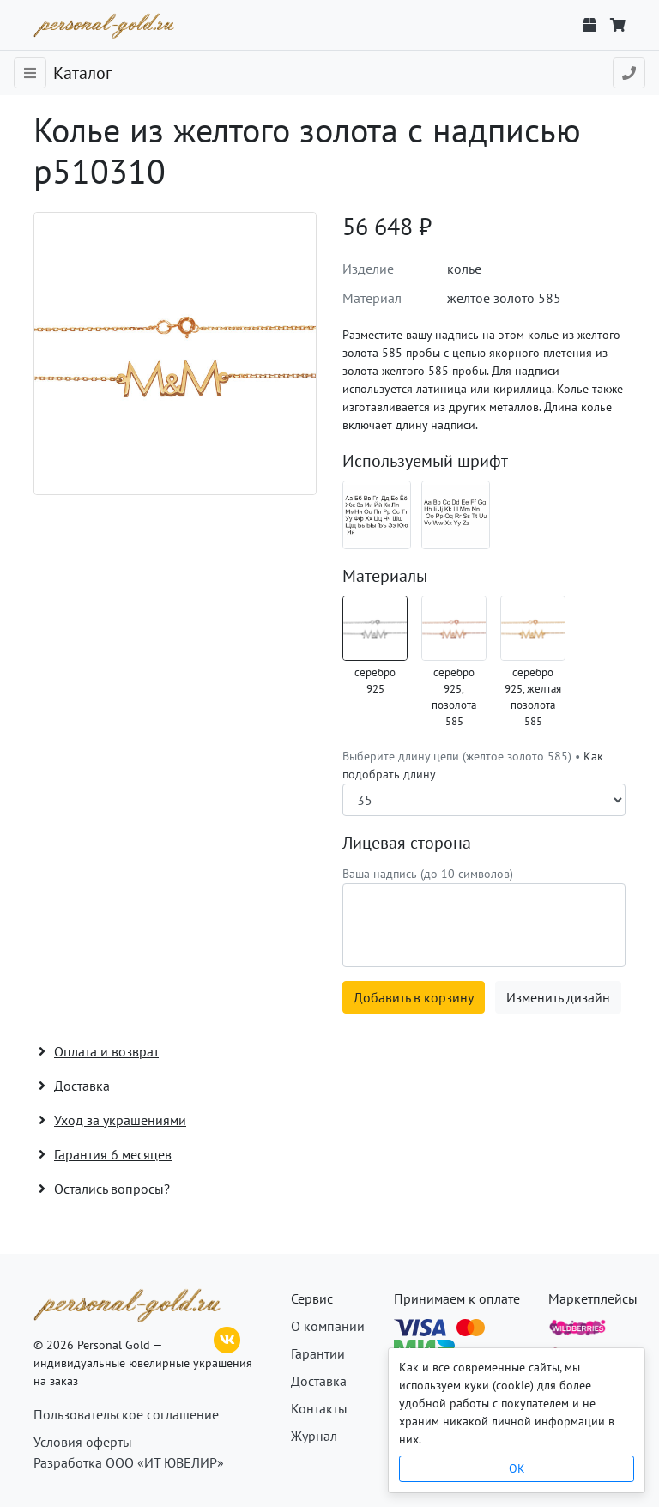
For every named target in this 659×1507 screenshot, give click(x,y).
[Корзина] (618, 25)
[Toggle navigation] (30, 72)
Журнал (314, 1435)
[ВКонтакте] (227, 1338)
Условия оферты (82, 1441)
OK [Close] (517, 1468)
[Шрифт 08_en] (455, 515)
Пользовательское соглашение (126, 1414)
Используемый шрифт (425, 461)
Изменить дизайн (558, 997)
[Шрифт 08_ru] (376, 515)
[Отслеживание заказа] (589, 25)
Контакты (319, 1408)
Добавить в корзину (414, 997)
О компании (328, 1326)
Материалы (384, 576)
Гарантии (318, 1353)
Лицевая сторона (406, 843)
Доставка (319, 1380)
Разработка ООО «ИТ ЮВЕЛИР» (128, 1462)
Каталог (82, 73)
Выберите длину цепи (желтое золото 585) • (472, 765)
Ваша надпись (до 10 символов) (427, 873)
